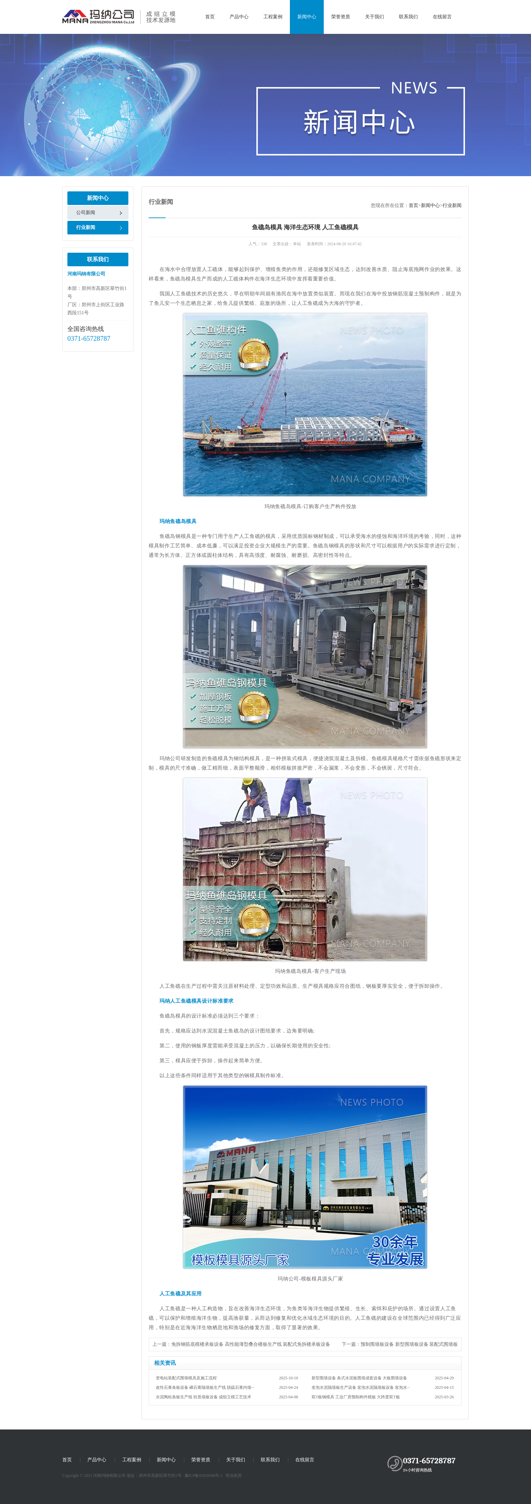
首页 (210, 16)
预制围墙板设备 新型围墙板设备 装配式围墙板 (409, 1344)
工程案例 (272, 16)
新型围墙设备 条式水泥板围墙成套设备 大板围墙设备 (383, 1378)
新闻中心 (306, 16)
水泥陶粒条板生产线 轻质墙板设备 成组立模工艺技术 (227, 1397)
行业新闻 (85, 227)
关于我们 (374, 16)
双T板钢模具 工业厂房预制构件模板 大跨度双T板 (383, 1397)
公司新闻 (85, 212)
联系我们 (408, 16)
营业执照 (234, 1475)
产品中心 (239, 16)
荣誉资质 (340, 16)
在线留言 (442, 16)
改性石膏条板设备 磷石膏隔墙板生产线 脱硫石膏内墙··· (227, 1387)
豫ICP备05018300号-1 (204, 1475)
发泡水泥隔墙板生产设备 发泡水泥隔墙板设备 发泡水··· (383, 1387)
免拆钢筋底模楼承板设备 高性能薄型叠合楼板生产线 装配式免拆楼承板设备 (250, 1344)
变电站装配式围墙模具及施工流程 (227, 1378)
